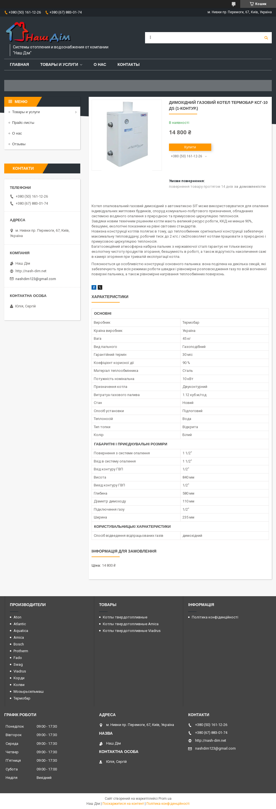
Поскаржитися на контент (123, 804)
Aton (17, 617)
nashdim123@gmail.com (35, 279)
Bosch (19, 644)
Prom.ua (165, 799)
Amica (19, 637)
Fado (18, 658)
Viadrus (20, 671)
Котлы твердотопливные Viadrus (132, 631)
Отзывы (19, 144)
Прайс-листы (23, 122)
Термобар (22, 698)
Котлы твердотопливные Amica (131, 624)
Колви (19, 685)
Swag (18, 664)
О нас (100, 64)
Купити (190, 147)
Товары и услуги (59, 64)
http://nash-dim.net (30, 271)
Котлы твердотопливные (125, 617)
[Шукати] (266, 37)
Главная (19, 64)
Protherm (21, 651)
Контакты (128, 64)
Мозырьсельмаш (29, 691)
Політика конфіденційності (215, 617)
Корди (19, 678)
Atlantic (20, 624)
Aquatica (21, 631)
